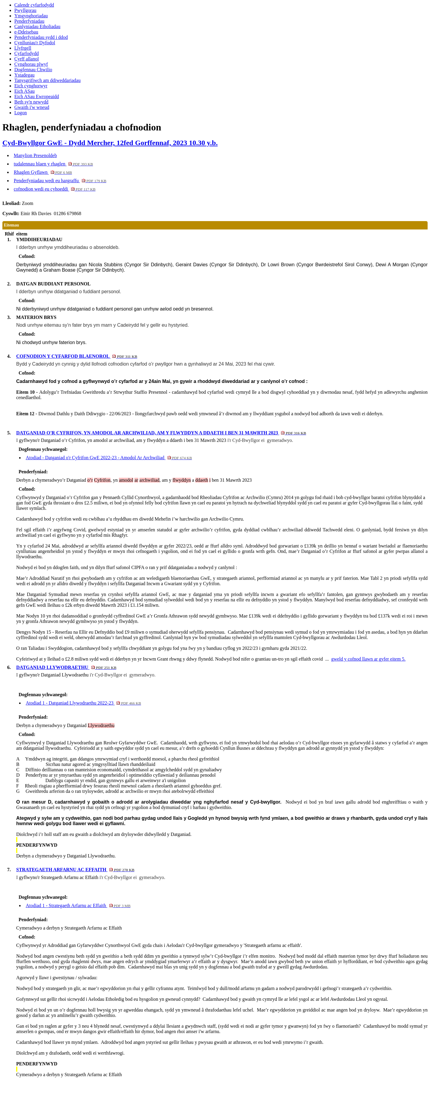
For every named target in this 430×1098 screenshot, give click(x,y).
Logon (20, 112)
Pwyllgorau (25, 10)
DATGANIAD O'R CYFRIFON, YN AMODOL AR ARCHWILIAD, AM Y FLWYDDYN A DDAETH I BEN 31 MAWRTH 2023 (161, 432)
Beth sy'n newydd (31, 101)
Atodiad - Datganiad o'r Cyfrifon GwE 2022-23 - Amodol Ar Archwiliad (109, 457)
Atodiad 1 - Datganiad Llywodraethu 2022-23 (83, 702)
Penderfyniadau (29, 21)
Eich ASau (24, 91)
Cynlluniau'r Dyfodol (34, 42)
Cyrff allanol (26, 58)
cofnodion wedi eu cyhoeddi (55, 188)
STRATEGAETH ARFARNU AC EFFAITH (75, 869)
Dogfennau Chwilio (33, 69)
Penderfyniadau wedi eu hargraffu (60, 180)
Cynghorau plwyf (31, 64)
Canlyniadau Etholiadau (37, 26)
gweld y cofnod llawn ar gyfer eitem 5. (368, 658)
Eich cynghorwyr (30, 85)
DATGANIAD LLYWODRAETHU (66, 667)
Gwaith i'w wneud (31, 107)
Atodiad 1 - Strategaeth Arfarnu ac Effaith (78, 905)
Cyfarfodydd (26, 53)
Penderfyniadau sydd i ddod (41, 37)
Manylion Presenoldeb (35, 155)
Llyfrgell (22, 48)
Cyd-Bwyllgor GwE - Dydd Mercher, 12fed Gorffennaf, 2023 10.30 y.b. (110, 143)
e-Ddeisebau (26, 31)
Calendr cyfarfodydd (34, 4)
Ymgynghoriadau (31, 15)
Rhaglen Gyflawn (43, 172)
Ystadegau (24, 74)
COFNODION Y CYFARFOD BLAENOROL (76, 356)
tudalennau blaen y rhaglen (53, 163)
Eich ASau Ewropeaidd (36, 96)
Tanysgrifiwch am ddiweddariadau (47, 80)
